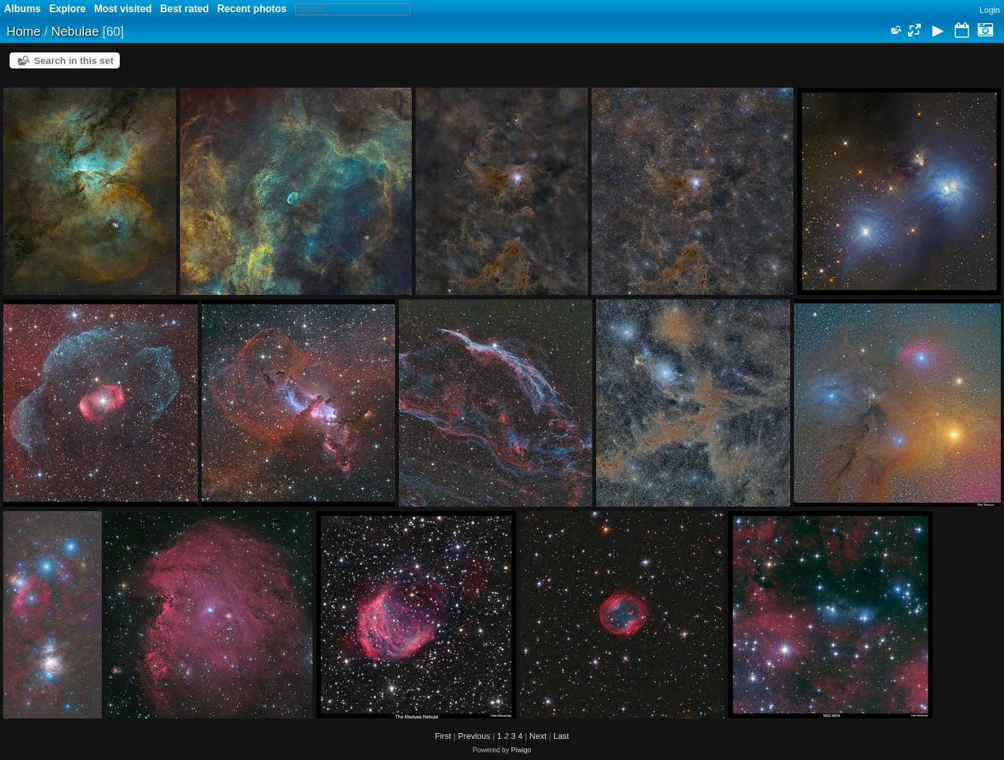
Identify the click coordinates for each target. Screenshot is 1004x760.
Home (23, 31)
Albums (22, 8)
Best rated (184, 8)
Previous (474, 736)
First (443, 736)
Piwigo (521, 750)
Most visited (123, 8)
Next (538, 736)
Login (990, 10)
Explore (67, 8)
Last (561, 736)
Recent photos (251, 8)
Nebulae (75, 31)
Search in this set (73, 60)
